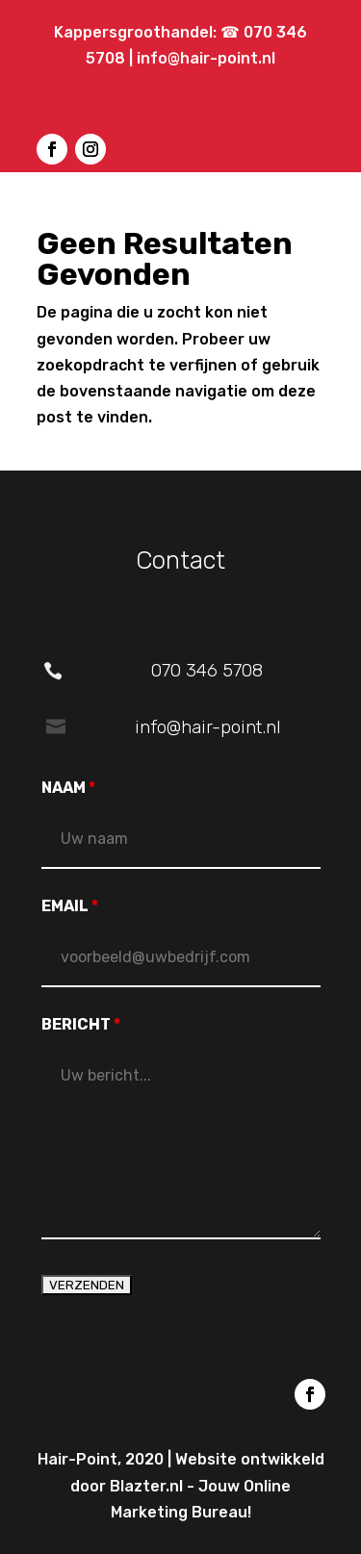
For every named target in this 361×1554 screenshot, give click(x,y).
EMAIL (69, 906)
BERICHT (80, 1024)
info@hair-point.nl (206, 58)
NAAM (68, 787)
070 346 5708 (207, 670)
